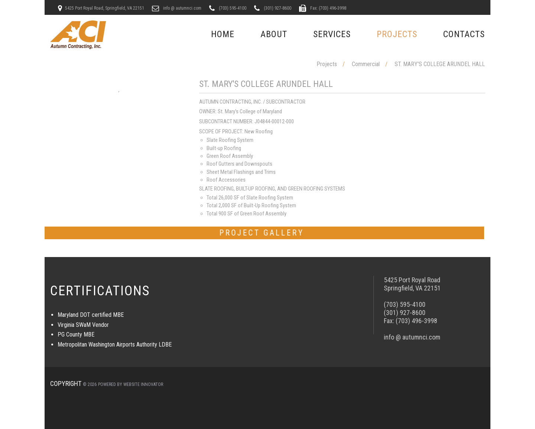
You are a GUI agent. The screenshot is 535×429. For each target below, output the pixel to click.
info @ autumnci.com (181, 8)
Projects (397, 34)
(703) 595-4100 (232, 8)
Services (332, 34)
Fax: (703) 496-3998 (327, 8)
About (273, 34)
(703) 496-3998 (416, 321)
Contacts (464, 34)
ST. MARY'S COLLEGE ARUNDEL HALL (440, 64)
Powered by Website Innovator (130, 384)
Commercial (366, 64)
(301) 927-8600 (277, 8)
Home (222, 34)
